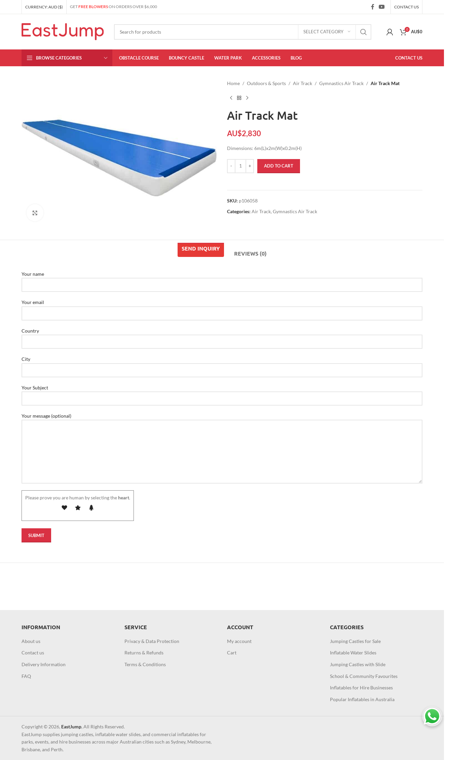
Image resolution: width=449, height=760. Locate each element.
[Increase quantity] (250, 166)
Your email (222, 307)
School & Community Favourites (364, 676)
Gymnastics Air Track (341, 83)
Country (222, 336)
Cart (231, 652)
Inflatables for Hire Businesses (361, 687)
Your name (222, 279)
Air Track (302, 83)
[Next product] (247, 98)
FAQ (26, 676)
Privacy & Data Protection (151, 641)
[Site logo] (63, 31)
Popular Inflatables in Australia (362, 699)
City (222, 364)
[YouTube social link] (382, 7)
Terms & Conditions (145, 664)
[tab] (201, 250)
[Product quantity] (240, 166)
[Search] (242, 32)
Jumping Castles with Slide (357, 664)
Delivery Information (44, 664)
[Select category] (327, 32)
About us (31, 641)
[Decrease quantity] (231, 166)
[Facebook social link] (373, 7)
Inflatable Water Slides (353, 652)
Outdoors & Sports (266, 83)
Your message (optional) (222, 433)
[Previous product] (231, 98)
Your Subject (222, 393)
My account (239, 641)
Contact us (33, 652)
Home (233, 83)
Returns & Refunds (143, 652)
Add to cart (278, 165)
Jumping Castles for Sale (355, 641)
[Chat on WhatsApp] (432, 716)
